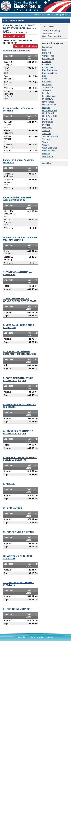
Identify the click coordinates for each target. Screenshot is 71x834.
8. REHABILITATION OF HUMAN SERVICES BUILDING (20, 458)
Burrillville (46, 53)
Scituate (46, 130)
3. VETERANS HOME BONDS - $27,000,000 (19, 326)
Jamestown (47, 87)
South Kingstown (50, 136)
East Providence (49, 73)
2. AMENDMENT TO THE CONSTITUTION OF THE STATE (20, 299)
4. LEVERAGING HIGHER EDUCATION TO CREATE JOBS (19, 352)
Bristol (45, 50)
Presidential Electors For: (16, 50)
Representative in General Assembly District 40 (17, 198)
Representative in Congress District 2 (18, 109)
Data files (46, 163)
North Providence (50, 113)
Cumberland (47, 67)
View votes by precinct (14, 36)
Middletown (47, 99)
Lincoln (45, 93)
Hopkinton (47, 84)
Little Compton (48, 96)
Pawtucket (47, 119)
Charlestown (48, 58)
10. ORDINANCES (12, 508)
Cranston (46, 64)
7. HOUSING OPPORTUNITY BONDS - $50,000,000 (18, 432)
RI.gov (65, 15)
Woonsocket (48, 156)
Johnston (46, 90)
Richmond (47, 127)
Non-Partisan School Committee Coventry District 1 (20, 238)
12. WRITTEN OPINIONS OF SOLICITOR (17, 557)
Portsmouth (47, 122)
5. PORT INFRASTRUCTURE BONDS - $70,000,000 (18, 379)
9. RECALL (9, 484)
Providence (47, 125)
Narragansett (48, 102)
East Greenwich (49, 70)
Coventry (46, 61)
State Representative (51, 36)
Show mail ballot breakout (25, 46)
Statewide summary (51, 30)
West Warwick (48, 151)
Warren (45, 142)
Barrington (47, 47)
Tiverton (46, 139)
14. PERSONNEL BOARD (16, 609)
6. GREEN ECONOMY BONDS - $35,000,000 (19, 405)
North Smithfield (49, 116)
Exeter (45, 76)
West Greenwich (49, 148)
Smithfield (46, 133)
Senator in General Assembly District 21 (18, 161)
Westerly (46, 153)
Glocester (46, 81)
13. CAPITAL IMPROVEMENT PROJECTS (18, 583)
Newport (46, 107)
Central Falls (48, 56)
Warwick (46, 145)
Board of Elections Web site (46, 15)
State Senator (48, 33)
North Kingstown (49, 110)
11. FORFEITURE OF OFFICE (18, 532)
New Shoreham (49, 105)
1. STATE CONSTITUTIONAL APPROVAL (18, 273)
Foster (45, 79)
